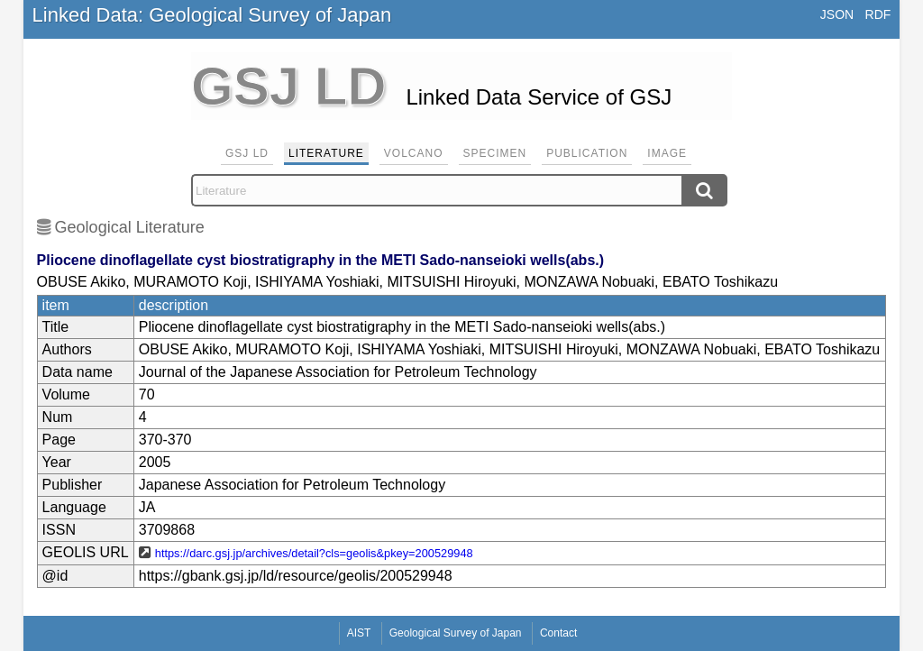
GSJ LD (247, 153)
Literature (326, 153)
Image (667, 153)
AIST (359, 633)
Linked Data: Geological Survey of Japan (212, 15)
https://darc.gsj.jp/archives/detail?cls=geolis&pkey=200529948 (314, 553)
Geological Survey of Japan (455, 633)
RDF (878, 14)
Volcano (413, 153)
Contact (558, 633)
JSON (837, 14)
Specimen (495, 153)
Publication (586, 153)
